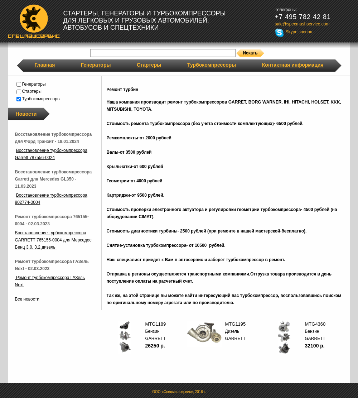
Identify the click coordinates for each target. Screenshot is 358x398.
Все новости (27, 299)
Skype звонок (299, 31)
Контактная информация (293, 65)
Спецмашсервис (34, 21)
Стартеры (149, 65)
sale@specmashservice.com (302, 24)
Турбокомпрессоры (211, 65)
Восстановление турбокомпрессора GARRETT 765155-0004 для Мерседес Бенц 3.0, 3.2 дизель (53, 240)
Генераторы (96, 65)
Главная (45, 65)
